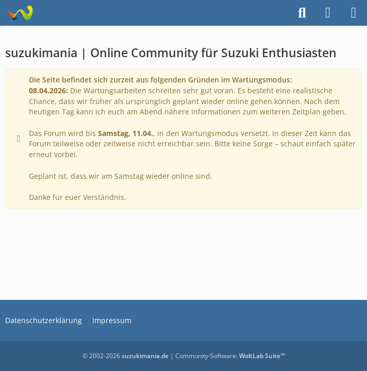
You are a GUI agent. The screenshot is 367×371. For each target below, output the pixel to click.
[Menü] (353, 13)
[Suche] (302, 13)
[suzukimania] (19, 13)
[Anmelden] (328, 13)
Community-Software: (230, 355)
